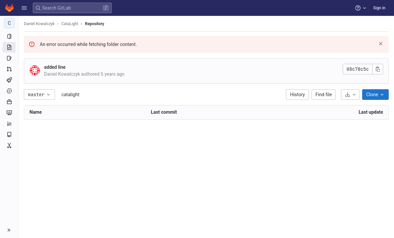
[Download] (350, 94)
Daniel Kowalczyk (39, 23)
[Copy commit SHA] (377, 69)
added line (55, 67)
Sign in (379, 8)
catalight (70, 94)
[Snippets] (9, 145)
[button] (24, 8)
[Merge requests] (9, 69)
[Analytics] (9, 123)
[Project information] (9, 36)
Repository (94, 23)
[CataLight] (9, 23)
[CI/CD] (9, 80)
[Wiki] (9, 134)
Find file (323, 94)
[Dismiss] (381, 44)
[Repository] (9, 47)
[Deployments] (9, 91)
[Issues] (9, 58)
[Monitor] (9, 112)
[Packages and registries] (9, 102)
